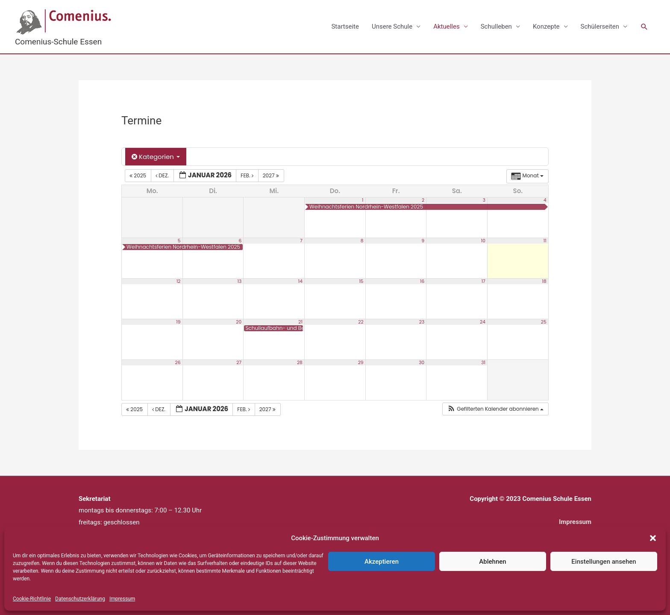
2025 (138, 175)
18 (544, 281)
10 (483, 240)
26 (178, 362)
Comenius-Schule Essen (58, 42)
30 (421, 362)
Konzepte (546, 26)
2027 (271, 175)
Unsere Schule (392, 26)
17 (483, 281)
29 (361, 362)
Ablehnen (492, 561)
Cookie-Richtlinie (32, 599)
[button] (653, 538)
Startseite (345, 26)
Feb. (248, 175)
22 (360, 321)
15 (361, 281)
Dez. (163, 175)
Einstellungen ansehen (603, 561)
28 (300, 362)
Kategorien (156, 156)
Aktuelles (446, 26)
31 (483, 362)
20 (238, 321)
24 (482, 321)
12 (178, 281)
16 (422, 281)
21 (300, 321)
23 (421, 321)
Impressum (122, 599)
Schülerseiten (600, 26)
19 (178, 321)
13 (239, 281)
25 (544, 321)
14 (300, 281)
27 (238, 362)
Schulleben (496, 26)
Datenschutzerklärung (80, 599)
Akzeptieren (381, 561)
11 (545, 240)
